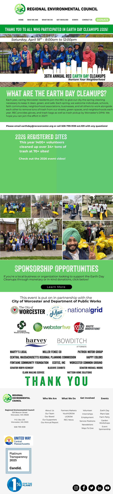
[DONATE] (102, 20)
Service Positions (87, 421)
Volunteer (87, 410)
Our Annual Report (49, 422)
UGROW (69, 417)
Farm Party (105, 417)
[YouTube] (107, 488)
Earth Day (104, 410)
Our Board (49, 416)
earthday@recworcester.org (37, 126)
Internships (87, 414)
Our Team (49, 413)
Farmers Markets (69, 410)
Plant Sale (104, 414)
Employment (87, 417)
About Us (49, 410)
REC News (69, 420)
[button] (32, 20)
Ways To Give (88, 428)
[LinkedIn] (99, 488)
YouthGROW (69, 413)
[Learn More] (56, 287)
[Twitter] (91, 488)
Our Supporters (49, 420)
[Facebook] (83, 488)
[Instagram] (76, 488)
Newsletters (87, 425)
